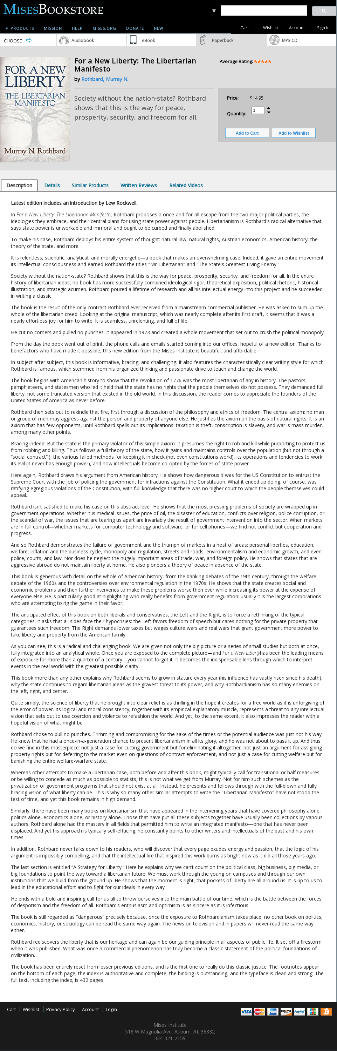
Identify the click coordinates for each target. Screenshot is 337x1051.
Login (111, 1009)
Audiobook (82, 40)
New (158, 28)
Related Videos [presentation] (186, 185)
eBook (148, 40)
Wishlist (270, 27)
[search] (263, 10)
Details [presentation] (52, 185)
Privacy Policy (60, 1009)
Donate (135, 28)
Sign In (323, 27)
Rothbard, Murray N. (104, 79)
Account (297, 27)
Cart (244, 27)
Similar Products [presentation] (90, 185)
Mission (53, 28)
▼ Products (19, 28)
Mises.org (104, 28)
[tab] (19, 185)
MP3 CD (289, 40)
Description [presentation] (19, 185)
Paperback (222, 40)
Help (77, 28)
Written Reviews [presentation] (139, 185)
